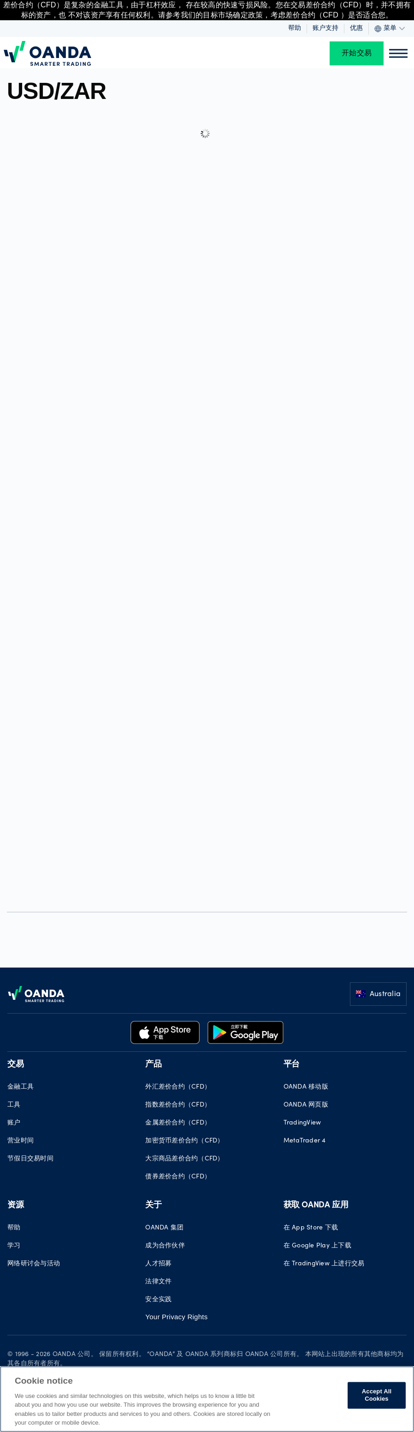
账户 (14, 1123)
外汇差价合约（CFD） (178, 1087)
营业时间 (20, 1141)
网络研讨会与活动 (33, 1264)
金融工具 (20, 1087)
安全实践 (158, 1300)
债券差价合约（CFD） (178, 1177)
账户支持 (325, 28)
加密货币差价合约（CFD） (184, 1141)
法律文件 (158, 1282)
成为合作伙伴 (165, 1246)
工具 (14, 1105)
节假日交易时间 (30, 1159)
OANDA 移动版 (306, 1087)
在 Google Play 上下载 (317, 1246)
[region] (207, 1399)
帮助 (294, 28)
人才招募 (158, 1264)
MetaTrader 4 (305, 1141)
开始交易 (357, 53)
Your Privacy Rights (176, 1317)
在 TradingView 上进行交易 (324, 1264)
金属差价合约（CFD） (178, 1123)
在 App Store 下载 (311, 1228)
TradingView (302, 1123)
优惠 (356, 28)
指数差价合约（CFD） (178, 1105)
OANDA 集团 (164, 1228)
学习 (14, 1246)
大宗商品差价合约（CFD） (184, 1159)
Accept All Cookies (376, 1395)
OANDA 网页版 (306, 1105)
